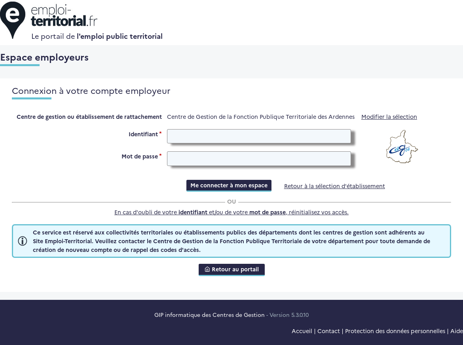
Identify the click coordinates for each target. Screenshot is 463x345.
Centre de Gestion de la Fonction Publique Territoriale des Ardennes (261, 116)
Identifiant (143, 133)
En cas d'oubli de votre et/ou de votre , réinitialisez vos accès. (231, 212)
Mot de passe (139, 156)
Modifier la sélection (389, 116)
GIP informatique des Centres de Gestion (209, 314)
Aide (456, 331)
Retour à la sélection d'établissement (334, 186)
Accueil (302, 331)
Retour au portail (232, 269)
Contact (328, 331)
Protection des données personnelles (395, 331)
